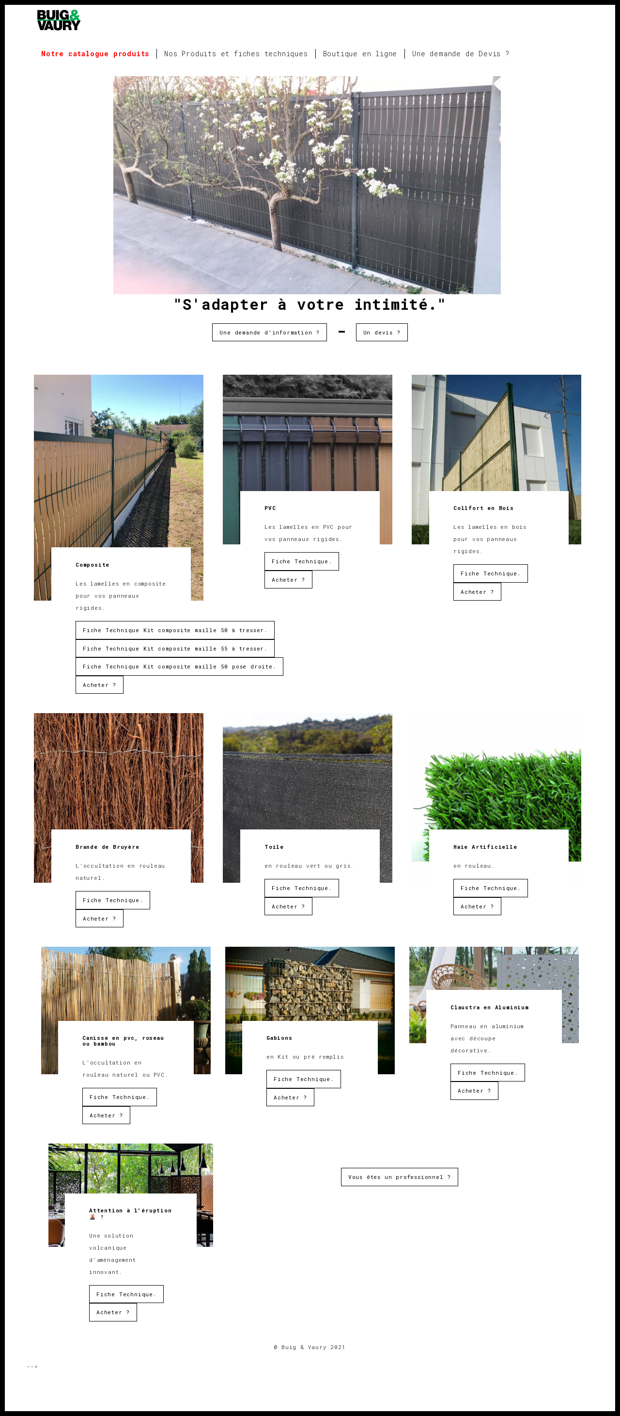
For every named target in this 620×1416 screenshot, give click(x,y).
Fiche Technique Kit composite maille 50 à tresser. (175, 630)
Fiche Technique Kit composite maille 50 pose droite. (179, 666)
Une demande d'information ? (269, 332)
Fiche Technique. (302, 561)
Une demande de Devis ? (461, 53)
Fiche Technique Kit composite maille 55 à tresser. (175, 648)
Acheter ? (99, 684)
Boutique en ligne (360, 53)
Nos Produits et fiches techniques (236, 53)
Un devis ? (382, 332)
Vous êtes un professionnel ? (399, 1176)
